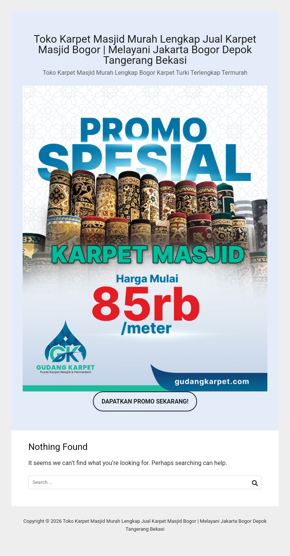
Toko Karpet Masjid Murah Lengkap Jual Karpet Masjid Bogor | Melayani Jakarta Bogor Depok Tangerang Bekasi (145, 49)
